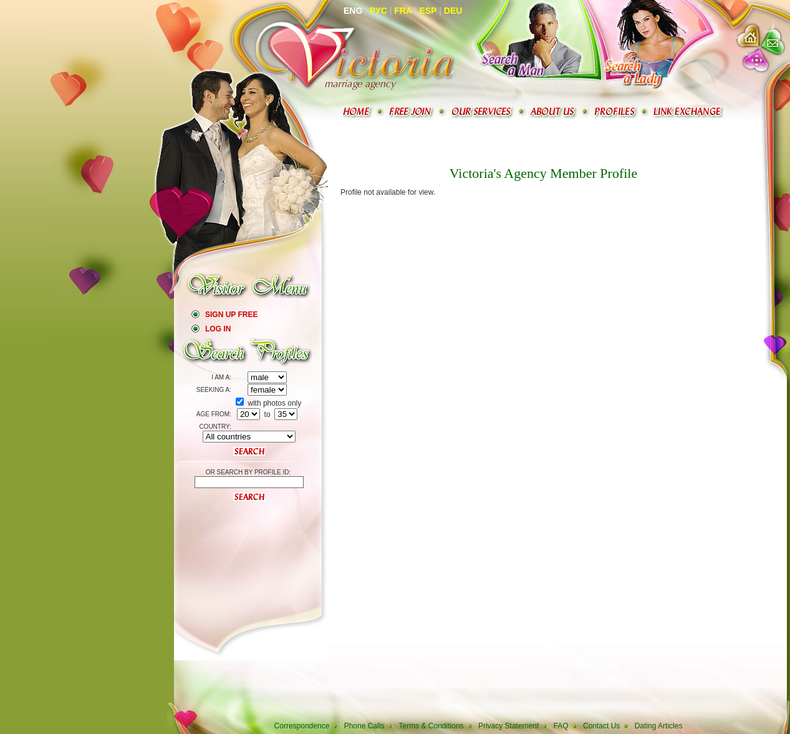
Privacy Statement (508, 726)
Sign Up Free (231, 314)
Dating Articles (659, 726)
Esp (427, 11)
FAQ (561, 726)
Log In (218, 329)
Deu (453, 11)
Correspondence (302, 726)
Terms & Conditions (431, 726)
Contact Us (601, 726)
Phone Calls (364, 726)
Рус (378, 11)
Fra (403, 11)
